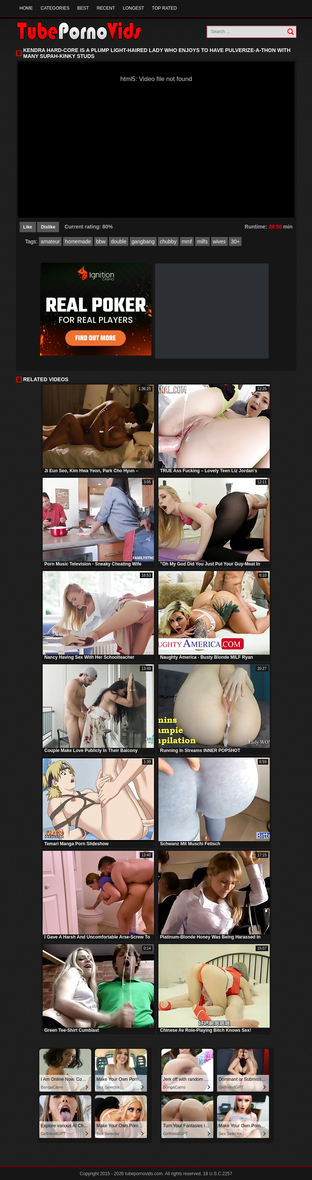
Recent (106, 8)
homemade (78, 241)
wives (219, 241)
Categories (55, 8)
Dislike (48, 227)
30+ (235, 241)
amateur (50, 241)
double (119, 241)
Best (83, 8)
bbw (101, 241)
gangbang (143, 241)
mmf (187, 241)
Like (27, 227)
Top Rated (164, 8)
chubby (168, 241)
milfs (202, 241)
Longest (133, 8)
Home (26, 8)
